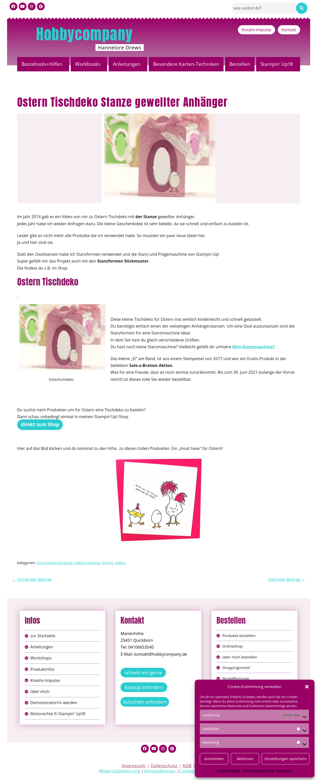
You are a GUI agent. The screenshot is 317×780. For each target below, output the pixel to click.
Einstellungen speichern (285, 758)
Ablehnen (245, 758)
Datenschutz (164, 767)
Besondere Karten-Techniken (186, 64)
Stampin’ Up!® (276, 64)
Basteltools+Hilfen (41, 64)
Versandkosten (160, 772)
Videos (120, 562)
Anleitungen (126, 64)
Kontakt (289, 30)
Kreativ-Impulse (256, 30)
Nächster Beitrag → (287, 579)
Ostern (107, 562)
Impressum (284, 770)
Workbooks (87, 64)
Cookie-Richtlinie (228, 770)
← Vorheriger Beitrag (32, 579)
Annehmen (214, 758)
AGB (186, 767)
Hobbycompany (84, 34)
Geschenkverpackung (54, 562)
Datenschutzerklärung (258, 770)
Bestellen (239, 64)
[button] (306, 686)
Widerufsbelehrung (119, 772)
